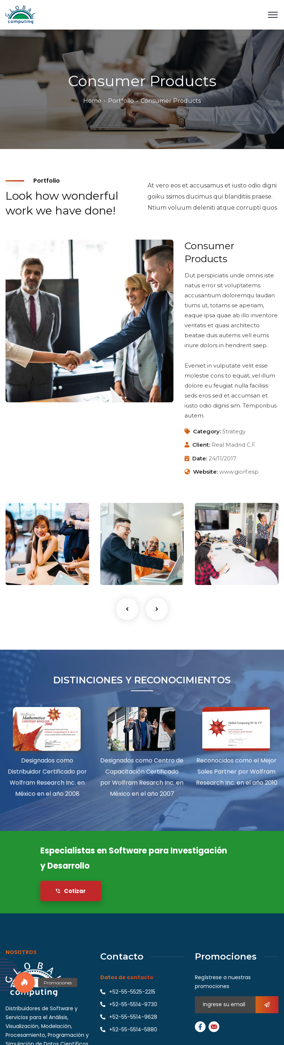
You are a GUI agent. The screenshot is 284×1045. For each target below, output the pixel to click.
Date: (199, 458)
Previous (127, 609)
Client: (201, 444)
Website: (205, 471)
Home (92, 100)
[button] (24, 982)
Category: (207, 431)
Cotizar (71, 891)
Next (157, 609)
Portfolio (121, 100)
